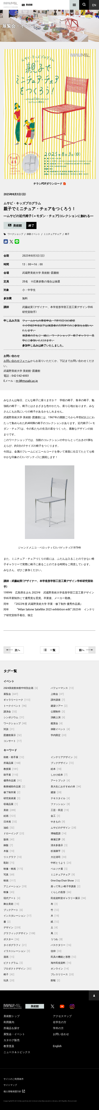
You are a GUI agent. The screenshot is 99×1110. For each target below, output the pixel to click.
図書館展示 (13, 735)
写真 (9, 874)
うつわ (57, 939)
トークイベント (15, 706)
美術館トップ (12, 1016)
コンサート (13, 741)
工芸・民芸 (60, 810)
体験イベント (33, 233)
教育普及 (9, 1046)
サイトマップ (10, 1084)
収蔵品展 (11, 804)
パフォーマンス (62, 688)
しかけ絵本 (59, 774)
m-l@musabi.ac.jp (27, 381)
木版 (9, 851)
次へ (13, 650)
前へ (86, 650)
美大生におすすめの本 (66, 786)
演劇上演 (58, 717)
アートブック (60, 780)
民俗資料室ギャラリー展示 (68, 898)
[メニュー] (74, 5)
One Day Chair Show (65, 880)
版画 (9, 839)
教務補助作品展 (14, 786)
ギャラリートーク (17, 700)
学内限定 (58, 735)
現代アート (12, 898)
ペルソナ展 (59, 869)
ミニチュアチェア (52, 233)
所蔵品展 (12, 763)
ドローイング (14, 833)
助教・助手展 (14, 757)
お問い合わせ (61, 1034)
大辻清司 (58, 857)
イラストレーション (17, 951)
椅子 (67, 233)
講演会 (10, 711)
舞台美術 (11, 904)
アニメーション (15, 886)
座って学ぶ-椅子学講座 (65, 886)
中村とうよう (61, 863)
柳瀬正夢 (58, 839)
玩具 (9, 980)
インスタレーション (17, 915)
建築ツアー (59, 706)
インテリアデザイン (64, 757)
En (94, 5)
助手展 (11, 774)
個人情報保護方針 (14, 1091)
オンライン (60, 968)
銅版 (8, 845)
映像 (9, 892)
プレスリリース (62, 974)
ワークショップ (15, 233)
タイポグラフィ (15, 945)
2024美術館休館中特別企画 (21, 688)
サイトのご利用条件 (14, 1078)
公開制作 (58, 711)
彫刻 (9, 863)
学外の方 (58, 1028)
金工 (55, 816)
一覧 (49, 650)
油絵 (9, 827)
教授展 (11, 769)
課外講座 (58, 700)
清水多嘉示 (59, 845)
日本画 (10, 821)
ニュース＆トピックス (17, 1052)
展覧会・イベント (14, 1034)
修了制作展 (12, 792)
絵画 (10, 816)
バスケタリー (61, 945)
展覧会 (11, 694)
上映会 (57, 694)
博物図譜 (58, 833)
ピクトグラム (13, 963)
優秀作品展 (13, 780)
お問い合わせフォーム (17, 361)
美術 (10, 810)
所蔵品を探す (12, 1028)
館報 (55, 980)
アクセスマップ (62, 1016)
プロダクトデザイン (17, 968)
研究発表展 (12, 798)
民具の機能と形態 (63, 957)
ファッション (60, 804)
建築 (56, 792)
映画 (10, 880)
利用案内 (9, 1022)
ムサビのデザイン (63, 827)
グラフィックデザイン (19, 933)
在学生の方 (59, 1022)
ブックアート (13, 910)
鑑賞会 (57, 723)
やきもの (58, 821)
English (57, 1046)
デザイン (12, 927)
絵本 (56, 769)
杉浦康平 (58, 851)
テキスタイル (60, 798)
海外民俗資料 (61, 963)
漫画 (9, 957)
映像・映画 (13, 869)
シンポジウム (14, 717)
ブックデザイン (62, 763)
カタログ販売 (12, 1040)
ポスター (11, 939)
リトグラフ (13, 857)
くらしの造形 (61, 892)
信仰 (56, 951)
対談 (9, 729)
